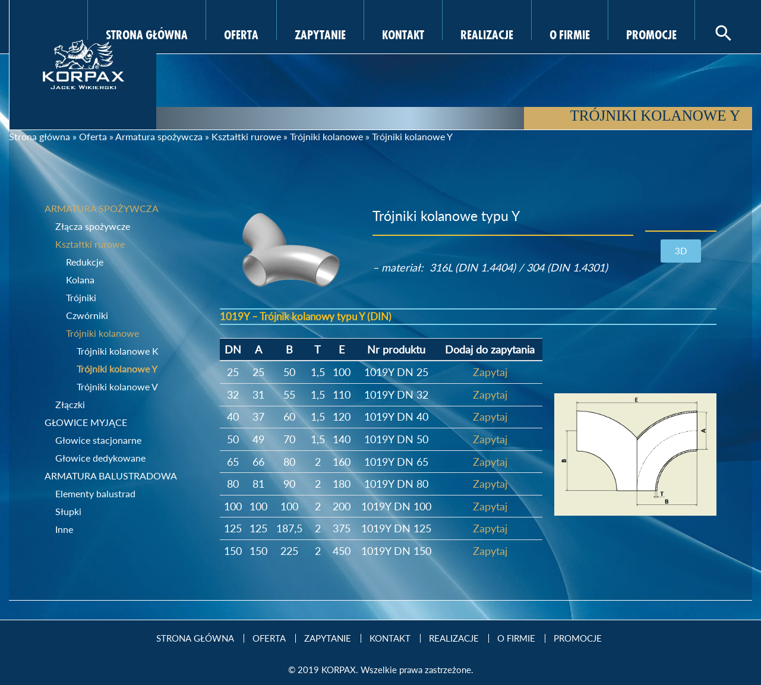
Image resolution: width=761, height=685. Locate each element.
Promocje (651, 33)
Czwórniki (87, 315)
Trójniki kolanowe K (118, 350)
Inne (64, 529)
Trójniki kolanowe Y (117, 368)
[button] (681, 251)
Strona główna (39, 136)
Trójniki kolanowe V (117, 386)
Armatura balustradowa (111, 475)
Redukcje (84, 261)
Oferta (241, 33)
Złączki (70, 404)
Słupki (68, 511)
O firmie (570, 33)
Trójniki (81, 297)
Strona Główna (147, 33)
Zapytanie (320, 33)
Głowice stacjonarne (98, 440)
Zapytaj (490, 371)
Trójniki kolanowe (326, 136)
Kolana (80, 279)
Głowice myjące (86, 422)
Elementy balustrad (95, 493)
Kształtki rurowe (246, 136)
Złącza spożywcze (92, 226)
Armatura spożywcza (159, 136)
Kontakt (403, 33)
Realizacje (486, 33)
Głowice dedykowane (100, 457)
